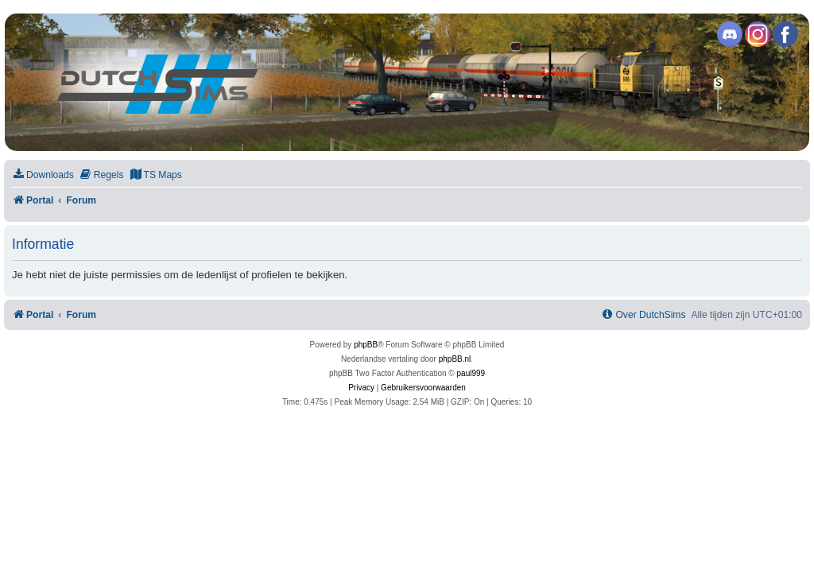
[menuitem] (43, 175)
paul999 (471, 373)
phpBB (366, 344)
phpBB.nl (455, 359)
